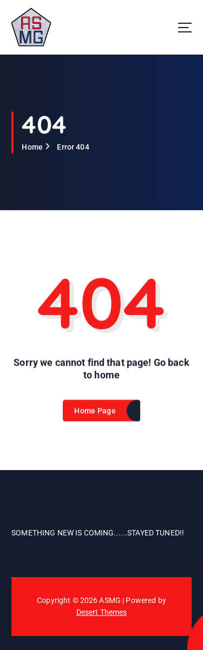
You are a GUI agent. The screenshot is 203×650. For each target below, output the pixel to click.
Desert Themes (101, 612)
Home (32, 147)
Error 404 (73, 147)
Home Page (94, 412)
